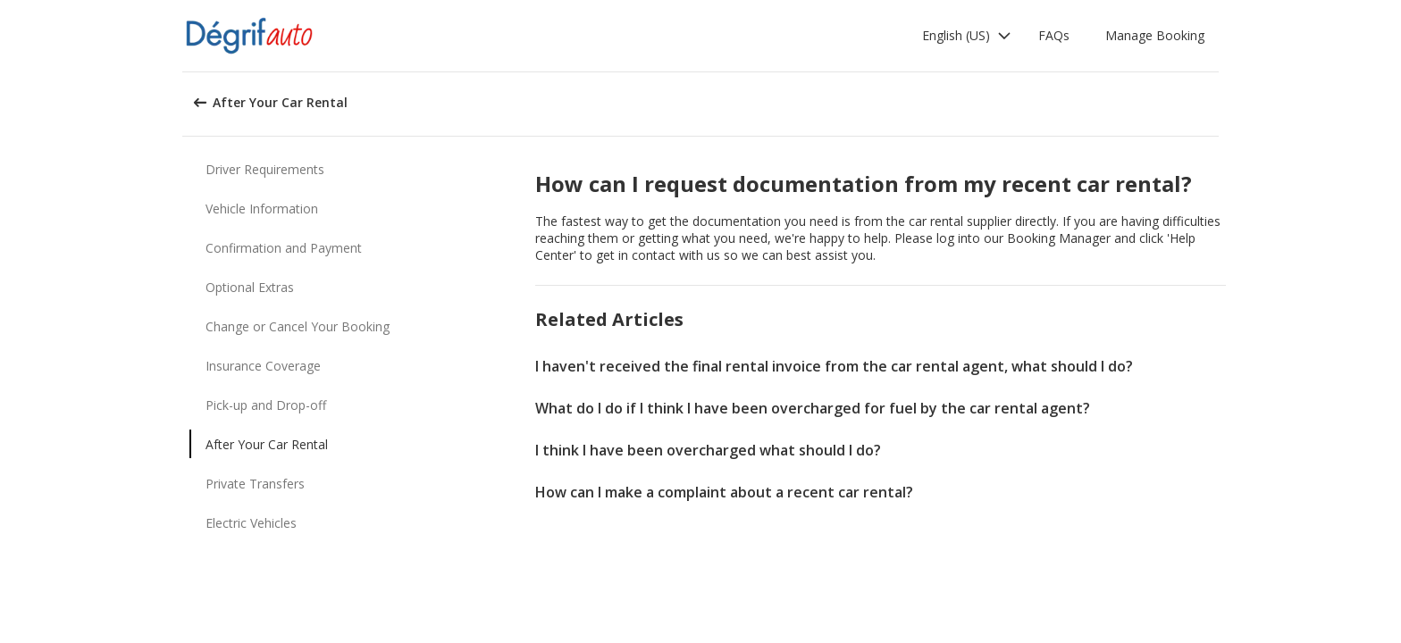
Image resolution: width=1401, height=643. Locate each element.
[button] (967, 36)
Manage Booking (1154, 35)
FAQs (1054, 35)
